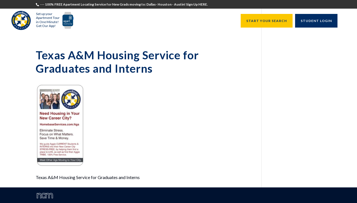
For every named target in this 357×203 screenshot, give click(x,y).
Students (121, 21)
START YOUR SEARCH (266, 21)
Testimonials (94, 21)
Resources (221, 21)
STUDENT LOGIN (316, 21)
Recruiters (146, 21)
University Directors (184, 21)
